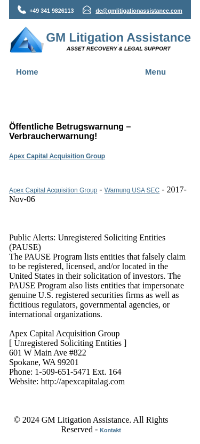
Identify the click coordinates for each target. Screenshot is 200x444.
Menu (155, 71)
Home (27, 71)
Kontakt (110, 430)
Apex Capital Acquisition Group (57, 156)
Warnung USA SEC (132, 190)
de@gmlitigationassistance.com (138, 10)
